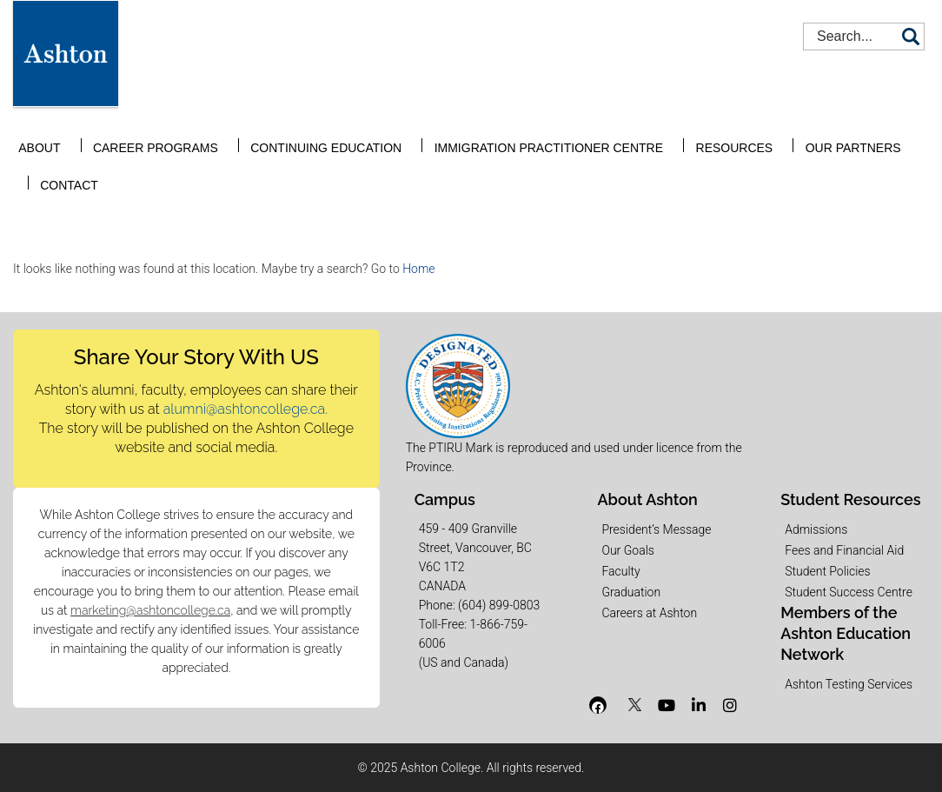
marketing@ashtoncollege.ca (150, 610)
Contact (900, 133)
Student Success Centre (848, 592)
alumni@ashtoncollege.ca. (245, 409)
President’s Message (656, 529)
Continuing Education (306, 133)
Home (418, 269)
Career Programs (146, 133)
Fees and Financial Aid (844, 550)
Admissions (816, 529)
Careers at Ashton (649, 613)
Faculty (620, 571)
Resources (694, 133)
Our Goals (627, 550)
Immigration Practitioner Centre (518, 133)
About (42, 133)
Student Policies (827, 571)
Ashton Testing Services (848, 684)
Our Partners (801, 133)
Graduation (630, 592)
